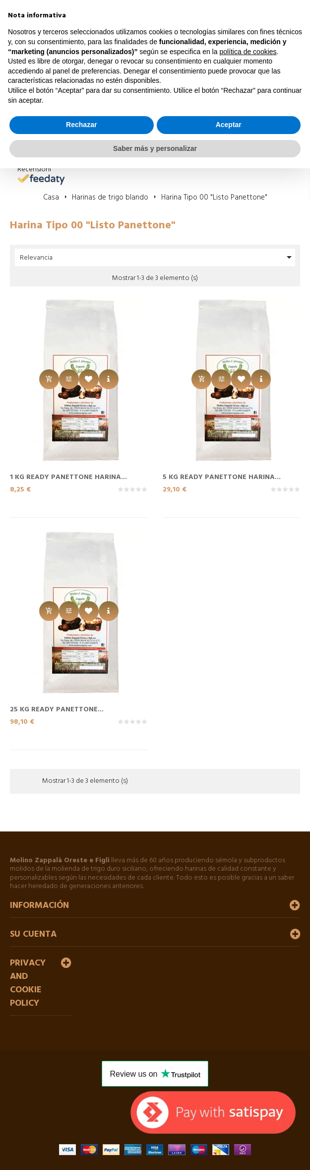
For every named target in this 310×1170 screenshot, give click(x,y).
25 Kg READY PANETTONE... (57, 709)
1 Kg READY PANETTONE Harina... (68, 477)
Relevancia (157, 257)
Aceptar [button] (229, 125)
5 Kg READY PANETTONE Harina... (222, 477)
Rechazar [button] (81, 125)
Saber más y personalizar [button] (155, 148)
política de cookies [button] (247, 52)
